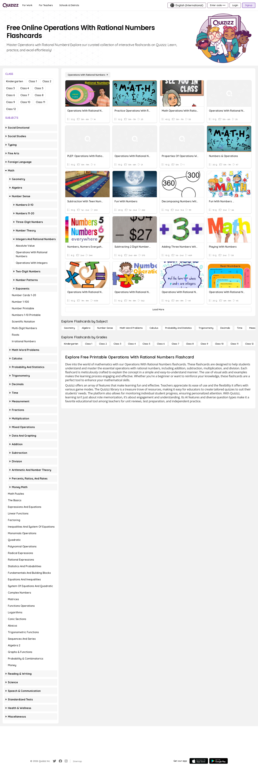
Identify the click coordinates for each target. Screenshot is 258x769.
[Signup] (248, 5)
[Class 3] (117, 343)
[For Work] (27, 5)
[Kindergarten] (71, 343)
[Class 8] (189, 343)
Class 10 (25, 102)
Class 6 (10, 95)
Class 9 (10, 102)
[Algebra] (86, 328)
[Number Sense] (105, 328)
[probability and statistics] (178, 328)
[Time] (239, 328)
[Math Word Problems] (131, 328)
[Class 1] (88, 343)
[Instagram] (66, 761)
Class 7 (24, 95)
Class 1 (33, 81)
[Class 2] (102, 343)
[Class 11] (234, 343)
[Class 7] (175, 343)
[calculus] (154, 328)
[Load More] (158, 309)
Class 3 (10, 88)
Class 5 (39, 88)
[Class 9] (204, 343)
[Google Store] (218, 761)
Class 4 (24, 88)
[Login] (235, 5)
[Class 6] (160, 343)
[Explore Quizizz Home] (10, 5)
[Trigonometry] (206, 328)
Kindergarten (14, 81)
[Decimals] (225, 328)
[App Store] (199, 761)
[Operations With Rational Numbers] (87, 74)
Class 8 (39, 95)
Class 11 (40, 102)
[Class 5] (146, 343)
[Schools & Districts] (69, 5)
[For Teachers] (45, 5)
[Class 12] (249, 343)
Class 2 (46, 81)
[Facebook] (60, 761)
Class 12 (11, 109)
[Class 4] (131, 343)
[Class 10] (219, 343)
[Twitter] (54, 761)
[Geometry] (69, 328)
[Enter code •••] (217, 5)
